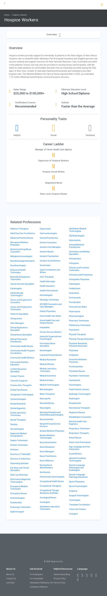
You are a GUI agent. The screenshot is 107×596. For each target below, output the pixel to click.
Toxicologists (74, 500)
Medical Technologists (49, 385)
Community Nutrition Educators (19, 363)
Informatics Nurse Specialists (47, 344)
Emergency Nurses (18, 493)
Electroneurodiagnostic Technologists (20, 480)
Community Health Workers (22, 358)
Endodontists (16, 502)
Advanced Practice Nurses (21, 238)
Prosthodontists (76, 366)
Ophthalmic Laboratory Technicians (50, 507)
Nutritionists (45, 472)
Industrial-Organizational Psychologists (50, 337)
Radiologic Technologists (80, 394)
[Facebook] (79, 575)
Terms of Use (59, 583)
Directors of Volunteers (20, 459)
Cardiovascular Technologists (16, 294)
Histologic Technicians (49, 300)
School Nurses (75, 438)
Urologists (73, 514)
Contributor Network (38, 587)
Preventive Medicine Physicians (78, 360)
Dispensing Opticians (19, 463)
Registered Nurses (77, 412)
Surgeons (73, 491)
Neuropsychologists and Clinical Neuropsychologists (51, 413)
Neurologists (45, 408)
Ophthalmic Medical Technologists (77, 230)
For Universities (36, 578)
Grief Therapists (47, 277)
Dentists (14, 424)
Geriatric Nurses (47, 252)
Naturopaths (45, 398)
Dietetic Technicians (19, 445)
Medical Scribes (46, 380)
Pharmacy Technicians (79, 321)
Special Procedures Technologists (77, 459)
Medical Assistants (48, 360)
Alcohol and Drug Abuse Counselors (20, 250)
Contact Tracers (17, 376)
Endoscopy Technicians (20, 507)
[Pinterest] (97, 575)
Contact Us (11, 578)
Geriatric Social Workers (50, 261)
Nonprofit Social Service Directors (50, 425)
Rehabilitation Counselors (80, 417)
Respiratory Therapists (79, 433)
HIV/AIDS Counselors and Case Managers (51, 305)
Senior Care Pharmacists (80, 442)
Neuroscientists (46, 419)
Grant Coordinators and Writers (50, 271)
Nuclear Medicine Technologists (47, 436)
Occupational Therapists (50, 486)
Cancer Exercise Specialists (22, 284)
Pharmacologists (76, 316)
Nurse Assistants (47, 447)
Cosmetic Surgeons (18, 381)
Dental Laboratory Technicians (18, 414)
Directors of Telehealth (20, 454)
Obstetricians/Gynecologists (52, 477)
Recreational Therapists (79, 408)
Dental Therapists (18, 420)
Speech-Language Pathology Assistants (78, 475)
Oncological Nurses (48, 497)
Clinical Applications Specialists (19, 328)
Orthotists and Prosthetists (81, 275)
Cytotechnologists (18, 399)
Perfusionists (75, 298)
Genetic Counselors (48, 242)
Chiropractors (16, 318)
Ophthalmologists (76, 236)
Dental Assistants (18, 404)
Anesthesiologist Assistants (22, 261)
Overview (53, 34)
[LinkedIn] (84, 575)
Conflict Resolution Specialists (18, 370)
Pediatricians (74, 288)
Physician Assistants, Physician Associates (78, 344)
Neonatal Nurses (47, 403)
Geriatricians (45, 265)
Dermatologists (17, 429)
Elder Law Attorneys (19, 475)
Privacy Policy (60, 578)
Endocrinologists (17, 498)
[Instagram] (93, 575)
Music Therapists (47, 394)
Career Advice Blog (62, 574)
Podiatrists (73, 355)
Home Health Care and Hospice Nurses (49, 321)
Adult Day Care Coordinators (22, 233)
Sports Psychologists (78, 486)
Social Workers (75, 454)
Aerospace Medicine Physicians (19, 243)
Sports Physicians (76, 482)
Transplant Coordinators (79, 505)
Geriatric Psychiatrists (49, 256)
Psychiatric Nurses (77, 371)
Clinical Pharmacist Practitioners (18, 340)
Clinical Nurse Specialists (21, 335)
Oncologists (45, 502)
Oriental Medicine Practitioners (76, 246)
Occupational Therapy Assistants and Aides (49, 491)
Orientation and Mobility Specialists (79, 253)
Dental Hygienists (17, 408)
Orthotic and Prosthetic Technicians (79, 269)
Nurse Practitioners (48, 456)
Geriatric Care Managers (50, 247)
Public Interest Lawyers (79, 389)
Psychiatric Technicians (79, 376)
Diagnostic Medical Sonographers (18, 434)
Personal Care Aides (78, 307)
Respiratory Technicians (79, 428)
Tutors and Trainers (77, 509)
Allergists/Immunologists (21, 256)
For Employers (36, 574)
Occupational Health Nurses (52, 481)
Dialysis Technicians (19, 440)
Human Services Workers (51, 332)
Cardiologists (16, 288)
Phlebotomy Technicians (79, 325)
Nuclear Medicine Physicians (52, 431)
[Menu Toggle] (4, 3)
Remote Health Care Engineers (78, 422)
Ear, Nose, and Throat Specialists (19, 469)
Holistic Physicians (48, 311)
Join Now (10, 583)
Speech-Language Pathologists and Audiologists (77, 467)
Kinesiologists (46, 350)
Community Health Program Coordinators (22, 352)
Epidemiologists (17, 512)
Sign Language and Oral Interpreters (79, 448)
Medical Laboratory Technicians (48, 370)
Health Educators (47, 286)
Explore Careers (20, 15)
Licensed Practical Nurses (51, 355)
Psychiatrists (74, 380)
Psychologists (75, 385)
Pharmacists (74, 311)
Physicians (73, 350)
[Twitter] (88, 575)
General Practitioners (49, 238)
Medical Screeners (48, 376)
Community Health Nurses (21, 346)
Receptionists (75, 403)
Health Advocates (47, 281)
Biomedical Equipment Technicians (20, 278)
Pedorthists (74, 293)
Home (6, 15)
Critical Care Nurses (18, 390)
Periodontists (75, 302)
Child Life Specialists (19, 314)
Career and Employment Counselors (21, 301)
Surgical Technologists (79, 495)
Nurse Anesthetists (48, 442)
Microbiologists (46, 389)
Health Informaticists (49, 290)
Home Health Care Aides (50, 316)
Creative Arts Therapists (21, 385)
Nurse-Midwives (47, 461)
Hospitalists (45, 327)
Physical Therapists (77, 334)
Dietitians (14, 449)
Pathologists (74, 284)
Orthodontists (75, 259)
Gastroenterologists (48, 233)
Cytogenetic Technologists (21, 394)
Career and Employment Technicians (21, 308)
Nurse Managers (47, 451)
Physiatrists (74, 330)
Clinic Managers (17, 323)
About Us (10, 574)
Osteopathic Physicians (79, 279)
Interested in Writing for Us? (41, 583)
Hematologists (46, 295)
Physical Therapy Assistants (81, 339)
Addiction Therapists (19, 229)
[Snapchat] (79, 580)
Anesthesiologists (18, 265)
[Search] (102, 5)
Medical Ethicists (47, 364)
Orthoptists (74, 263)
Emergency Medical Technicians (18, 487)
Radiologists (74, 398)
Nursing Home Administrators (46, 466)
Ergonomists (45, 229)
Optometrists (75, 240)
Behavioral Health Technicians (18, 271)
